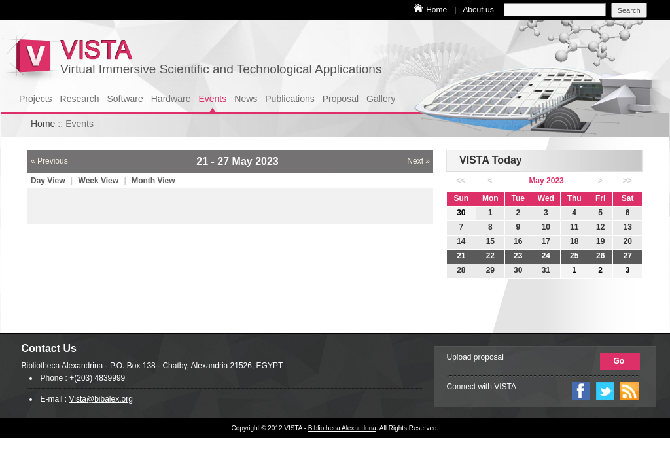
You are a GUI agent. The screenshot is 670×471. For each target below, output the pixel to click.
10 (546, 227)
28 (461, 270)
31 (546, 270)
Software (125, 99)
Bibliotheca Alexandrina (342, 428)
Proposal (341, 99)
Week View (100, 180)
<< (460, 180)
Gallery (380, 99)
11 (574, 227)
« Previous (49, 161)
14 (461, 241)
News (245, 99)
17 (546, 241)
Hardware (171, 99)
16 (518, 241)
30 (518, 270)
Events (212, 99)
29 (490, 270)
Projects (35, 99)
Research (79, 99)
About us (478, 9)
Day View (49, 180)
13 (627, 227)
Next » (418, 161)
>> (627, 180)
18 (574, 241)
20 (627, 241)
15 (490, 241)
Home (436, 9)
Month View (153, 180)
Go (619, 361)
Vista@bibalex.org (101, 399)
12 (600, 227)
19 (600, 241)
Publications (290, 99)
